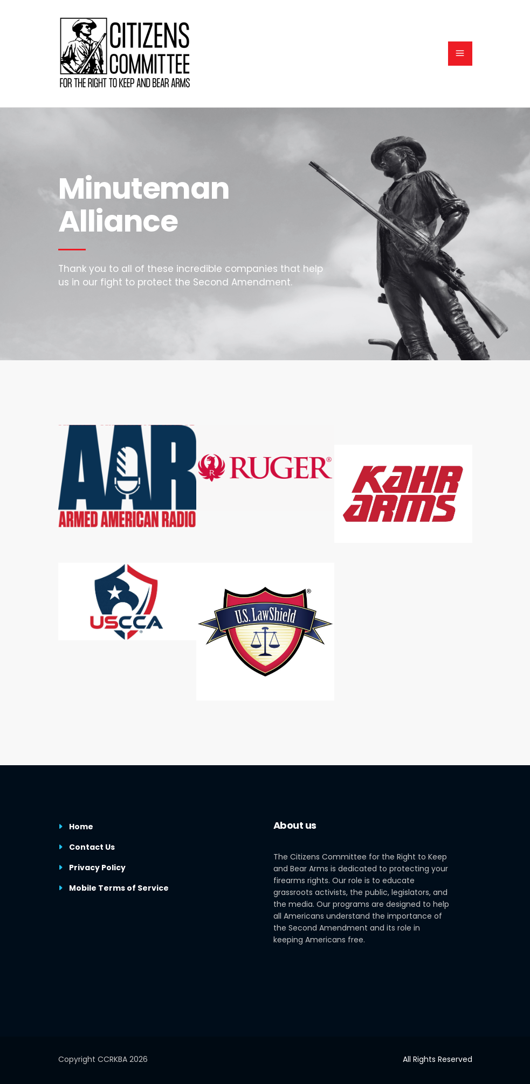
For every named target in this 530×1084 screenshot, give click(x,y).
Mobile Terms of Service (119, 888)
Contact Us (92, 847)
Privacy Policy (97, 867)
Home (81, 826)
